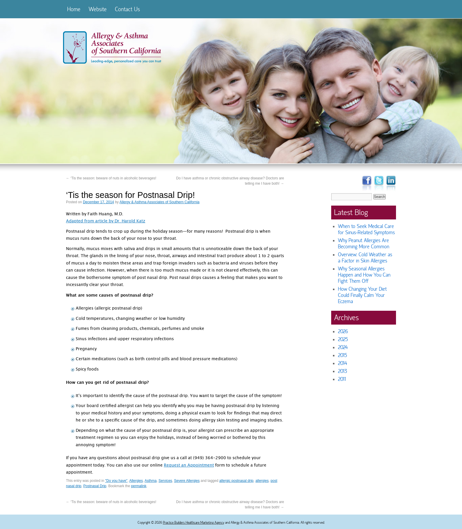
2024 (343, 347)
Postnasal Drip (94, 486)
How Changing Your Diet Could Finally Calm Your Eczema (362, 295)
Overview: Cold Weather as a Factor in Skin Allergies (365, 258)
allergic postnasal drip (236, 481)
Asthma (151, 481)
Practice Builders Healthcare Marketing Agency (193, 522)
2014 (342, 363)
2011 (342, 379)
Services (165, 481)
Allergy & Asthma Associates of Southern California (159, 202)
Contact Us (127, 9)
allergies (262, 481)
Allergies (136, 481)
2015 (342, 355)
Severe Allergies (187, 481)
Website (98, 9)
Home (73, 9)
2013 (342, 371)
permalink (138, 486)
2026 (343, 331)
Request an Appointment (189, 466)
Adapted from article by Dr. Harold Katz (105, 221)
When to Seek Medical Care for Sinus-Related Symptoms (366, 229)
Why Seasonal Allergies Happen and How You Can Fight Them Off (364, 275)
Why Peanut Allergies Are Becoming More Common (363, 243)
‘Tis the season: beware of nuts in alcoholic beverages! (111, 178)
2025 (343, 339)
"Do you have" (116, 481)
